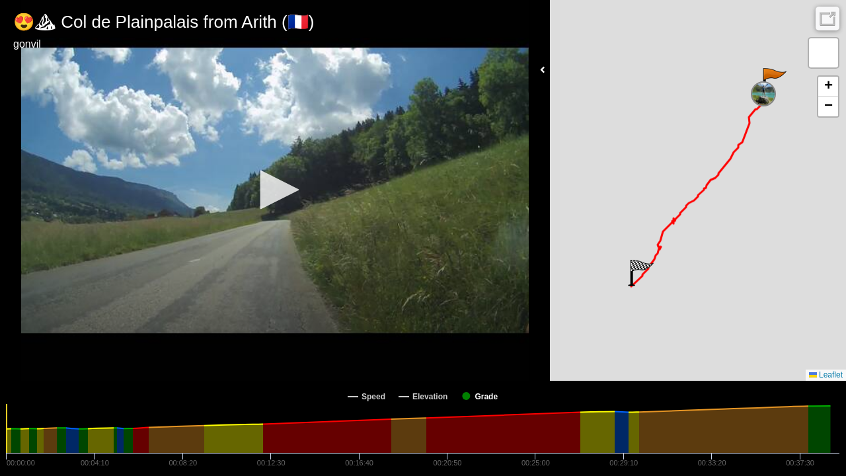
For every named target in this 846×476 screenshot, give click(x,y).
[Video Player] (275, 190)
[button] (275, 190)
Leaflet (826, 374)
